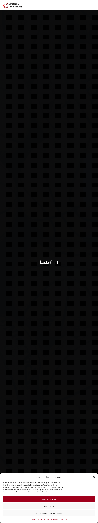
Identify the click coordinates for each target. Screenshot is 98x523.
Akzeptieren (49, 499)
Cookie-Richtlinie (36, 519)
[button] (94, 477)
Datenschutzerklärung (51, 519)
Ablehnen (49, 506)
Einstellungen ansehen (49, 513)
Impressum (63, 519)
